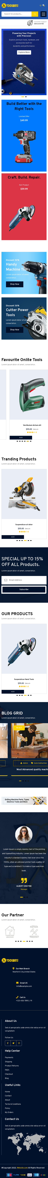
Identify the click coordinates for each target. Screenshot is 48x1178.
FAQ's (7, 1070)
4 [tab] (26, 441)
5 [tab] (28, 441)
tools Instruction (29, 763)
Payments (9, 1058)
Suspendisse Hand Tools (24, 679)
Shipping (8, 1062)
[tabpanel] (24, 62)
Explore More (24, 52)
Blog (7, 1078)
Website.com (22, 1168)
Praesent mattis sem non (24, 425)
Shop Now (14, 284)
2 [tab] (25, 96)
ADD (13, 438)
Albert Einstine (24, 886)
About (7, 1100)
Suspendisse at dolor (24, 525)
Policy (7, 1108)
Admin (14, 763)
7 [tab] (32, 941)
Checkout (9, 1074)
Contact (8, 1096)
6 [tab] (31, 441)
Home (7, 1092)
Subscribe (23, 589)
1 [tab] (22, 96)
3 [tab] (22, 441)
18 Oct (9, 728)
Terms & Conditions (13, 1104)
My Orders (9, 1112)
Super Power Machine (24, 769)
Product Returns (12, 1066)
